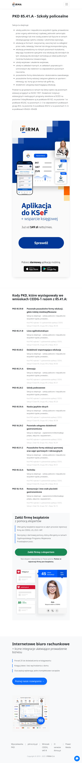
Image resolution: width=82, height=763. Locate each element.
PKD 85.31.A (17, 368)
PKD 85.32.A (17, 470)
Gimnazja (31, 368)
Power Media (68, 746)
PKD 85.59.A (17, 406)
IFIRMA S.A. (50, 756)
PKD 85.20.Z (17, 387)
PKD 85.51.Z (17, 447)
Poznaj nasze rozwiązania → (29, 681)
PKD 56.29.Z (17, 425)
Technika (31, 470)
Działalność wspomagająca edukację (44, 350)
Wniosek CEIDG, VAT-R (45, 747)
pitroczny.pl (33, 744)
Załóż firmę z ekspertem (41, 552)
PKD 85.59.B (17, 308)
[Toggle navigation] (67, 4)
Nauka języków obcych (37, 406)
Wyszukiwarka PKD (17, 746)
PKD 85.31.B (17, 331)
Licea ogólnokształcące (37, 331)
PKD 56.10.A (17, 488)
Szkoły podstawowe (36, 387)
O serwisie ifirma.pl (57, 747)
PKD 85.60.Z (17, 350)
